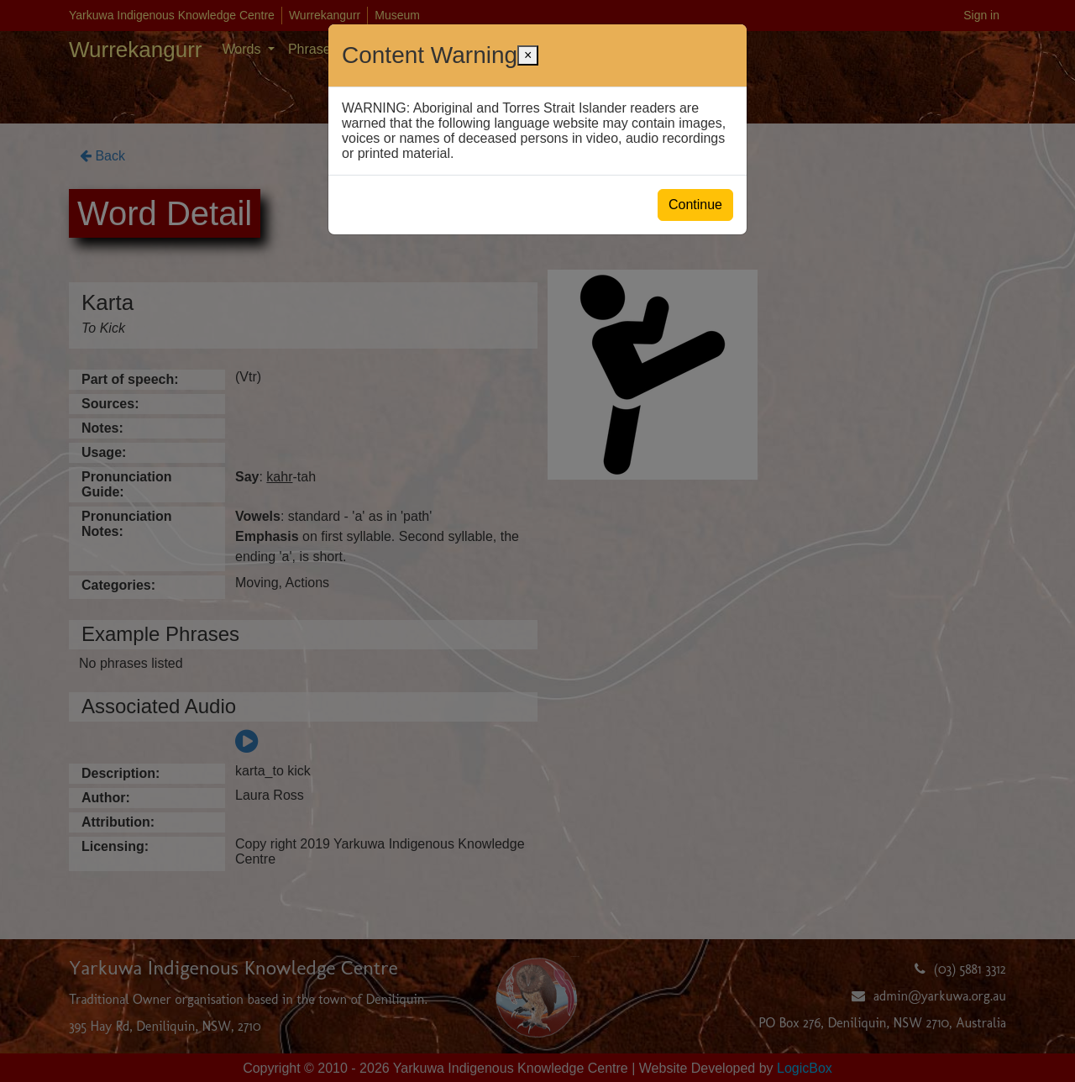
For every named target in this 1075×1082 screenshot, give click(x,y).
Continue (695, 204)
